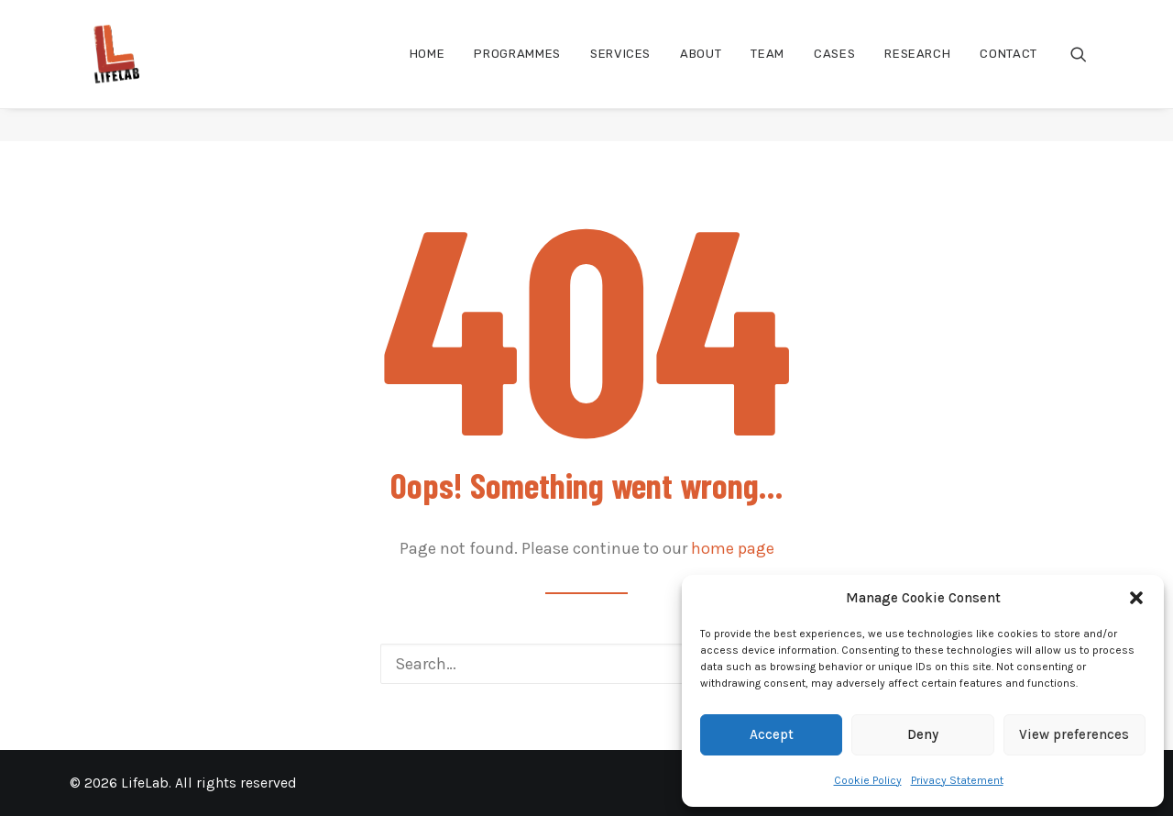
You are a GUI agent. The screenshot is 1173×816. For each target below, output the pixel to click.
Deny (922, 734)
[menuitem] (427, 70)
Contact (1008, 71)
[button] (1136, 598)
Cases (834, 71)
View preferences (1074, 734)
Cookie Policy (868, 780)
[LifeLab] (106, 70)
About (700, 71)
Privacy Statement (957, 780)
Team (767, 71)
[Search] (586, 664)
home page (732, 548)
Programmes (517, 71)
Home (427, 71)
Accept (772, 734)
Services (620, 71)
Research (917, 71)
